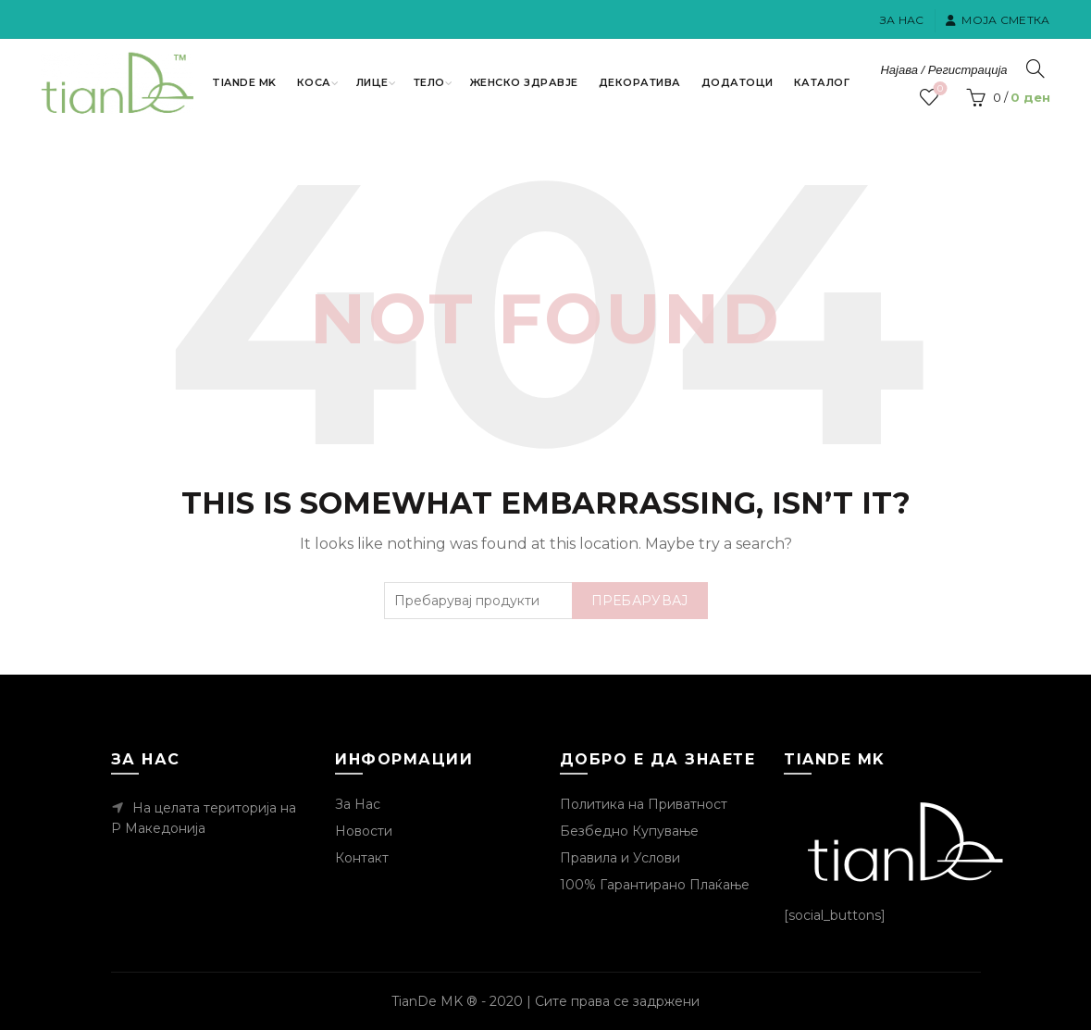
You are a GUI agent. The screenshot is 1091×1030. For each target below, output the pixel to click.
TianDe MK (244, 82)
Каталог (822, 82)
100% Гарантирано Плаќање (655, 884)
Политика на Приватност (643, 804)
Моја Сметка (997, 20)
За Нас (902, 20)
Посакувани (938, 89)
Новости (363, 831)
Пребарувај (639, 600)
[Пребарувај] (1035, 68)
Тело (429, 82)
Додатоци (737, 82)
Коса (314, 82)
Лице (372, 82)
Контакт (362, 858)
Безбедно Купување (629, 831)
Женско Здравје (524, 82)
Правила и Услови (620, 858)
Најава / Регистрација (943, 70)
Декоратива (640, 82)
